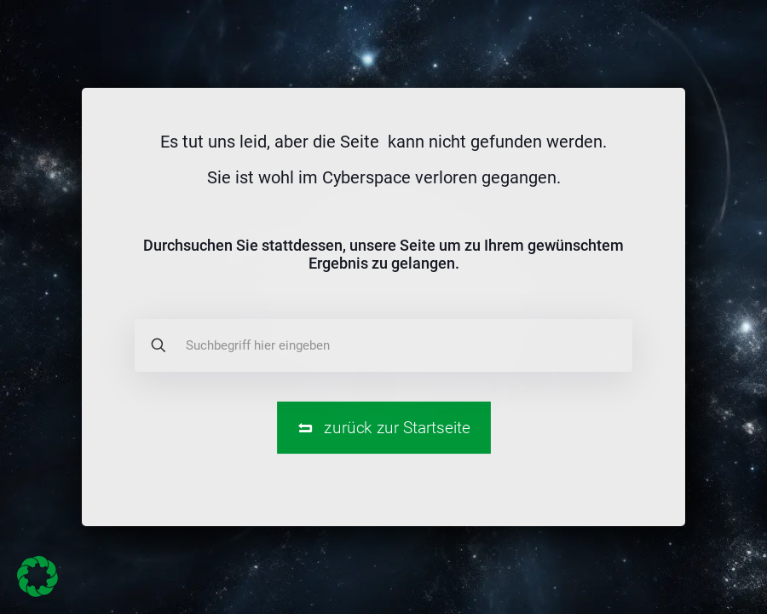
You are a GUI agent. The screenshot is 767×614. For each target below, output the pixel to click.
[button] (37, 576)
